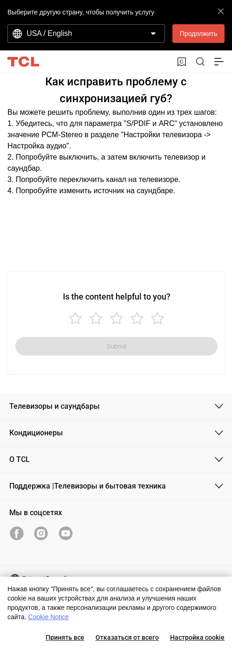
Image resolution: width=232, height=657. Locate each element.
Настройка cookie (197, 637)
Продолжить (198, 33)
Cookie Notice (48, 617)
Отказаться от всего (127, 637)
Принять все (65, 637)
